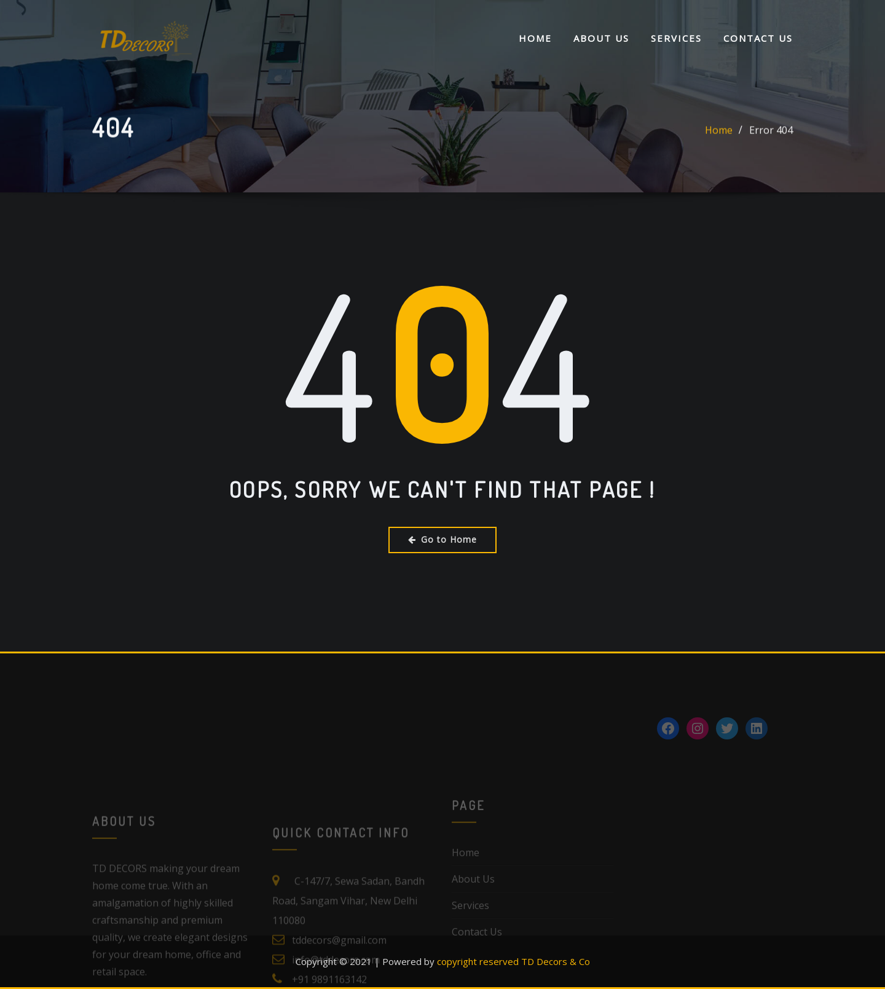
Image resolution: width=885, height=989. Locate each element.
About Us (601, 39)
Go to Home (442, 539)
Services (676, 39)
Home (535, 39)
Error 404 (771, 142)
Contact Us (758, 39)
